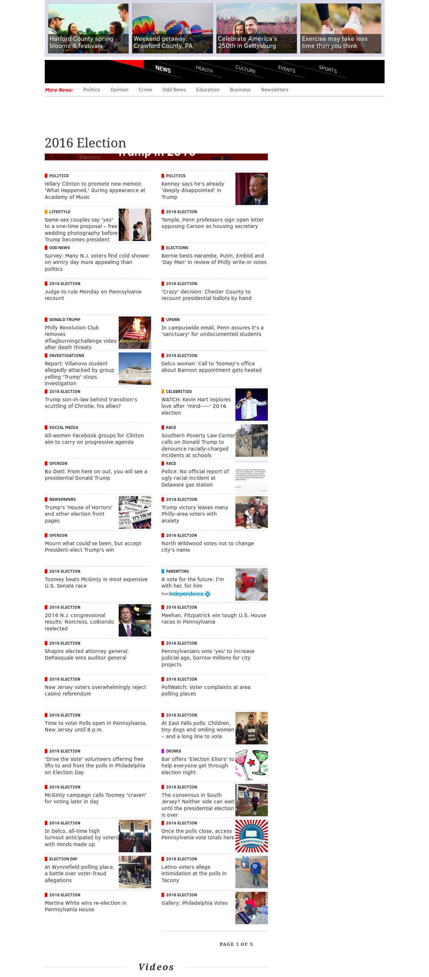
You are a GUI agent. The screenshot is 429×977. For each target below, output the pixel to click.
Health (204, 68)
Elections (177, 247)
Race (171, 427)
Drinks (173, 751)
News (163, 69)
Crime (145, 89)
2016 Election (181, 211)
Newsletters (275, 89)
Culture (245, 69)
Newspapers (62, 499)
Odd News (174, 89)
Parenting (177, 571)
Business (240, 89)
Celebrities (179, 391)
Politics (91, 89)
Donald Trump (64, 319)
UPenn (173, 319)
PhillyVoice (89, 71)
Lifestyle (59, 211)
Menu (55, 71)
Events (286, 68)
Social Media (63, 427)
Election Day (63, 859)
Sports (328, 69)
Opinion (119, 89)
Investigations (66, 355)
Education (208, 89)
